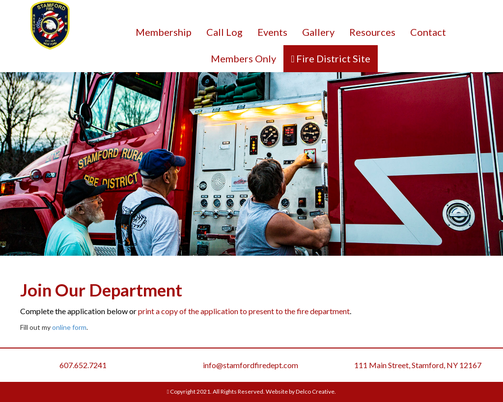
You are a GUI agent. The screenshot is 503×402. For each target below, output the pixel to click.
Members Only (243, 58)
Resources (372, 32)
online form (69, 327)
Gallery (318, 32)
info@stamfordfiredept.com (250, 365)
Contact (428, 32)
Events (272, 32)
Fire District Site (332, 58)
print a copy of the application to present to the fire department (244, 311)
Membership (164, 32)
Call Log (224, 32)
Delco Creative (315, 391)
